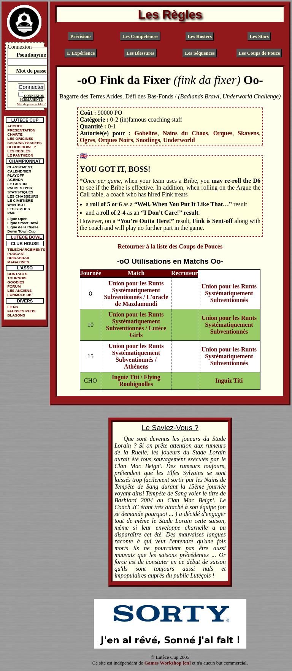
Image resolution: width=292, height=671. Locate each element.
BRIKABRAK (18, 258)
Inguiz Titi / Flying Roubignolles (136, 380)
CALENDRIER (19, 171)
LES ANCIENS (19, 290)
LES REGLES (18, 151)
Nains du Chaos (185, 133)
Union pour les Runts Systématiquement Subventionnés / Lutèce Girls (136, 324)
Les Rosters (200, 36)
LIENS (12, 307)
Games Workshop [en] (167, 663)
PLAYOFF (15, 175)
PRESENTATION (21, 130)
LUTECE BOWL (26, 237)
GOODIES (15, 282)
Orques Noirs (115, 140)
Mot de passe (31, 71)
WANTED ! (16, 205)
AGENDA (15, 179)
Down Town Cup (21, 231)
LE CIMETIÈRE (20, 200)
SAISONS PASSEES (24, 143)
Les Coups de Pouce (259, 53)
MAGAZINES (18, 262)
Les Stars (259, 36)
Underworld (179, 140)
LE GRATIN (17, 184)
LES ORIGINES (20, 138)
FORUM (14, 286)
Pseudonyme (31, 55)
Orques (222, 133)
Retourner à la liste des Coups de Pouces (169, 246)
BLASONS (16, 315)
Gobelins (145, 133)
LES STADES (18, 209)
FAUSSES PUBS (21, 311)
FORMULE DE (19, 295)
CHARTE (14, 134)
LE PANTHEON (20, 155)
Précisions (80, 36)
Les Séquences (200, 53)
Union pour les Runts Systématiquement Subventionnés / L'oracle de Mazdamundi (136, 293)
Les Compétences (140, 36)
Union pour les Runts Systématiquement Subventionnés (229, 293)
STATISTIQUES (20, 192)
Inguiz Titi (229, 380)
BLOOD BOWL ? (21, 147)
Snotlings (148, 140)
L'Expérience (81, 53)
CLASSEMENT (19, 167)
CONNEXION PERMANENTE (32, 97)
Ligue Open (17, 219)
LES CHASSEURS (22, 196)
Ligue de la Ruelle (22, 227)
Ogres (87, 140)
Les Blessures (140, 53)
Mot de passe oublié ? (31, 104)
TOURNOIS (16, 278)
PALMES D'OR (19, 188)
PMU (11, 213)
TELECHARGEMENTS (26, 249)
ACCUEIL (15, 126)
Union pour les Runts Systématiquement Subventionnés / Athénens (135, 356)
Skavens (248, 133)
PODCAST (16, 254)
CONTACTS (17, 274)
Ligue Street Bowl (22, 223)
